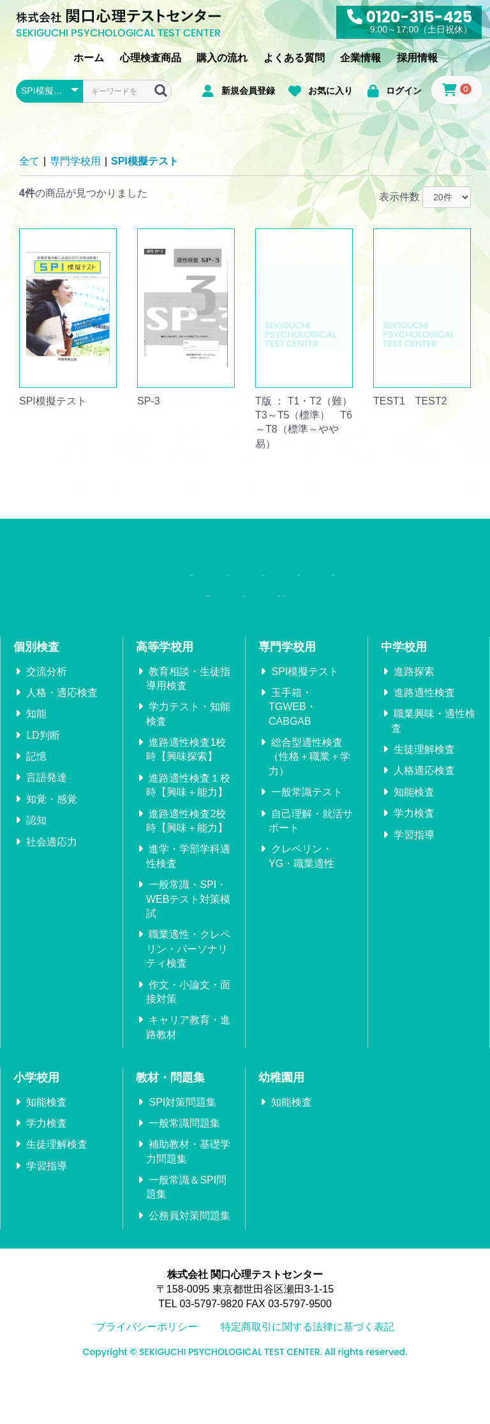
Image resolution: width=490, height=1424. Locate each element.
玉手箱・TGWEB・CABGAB (292, 750)
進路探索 (414, 714)
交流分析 (46, 714)
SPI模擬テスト (145, 161)
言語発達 (46, 821)
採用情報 (417, 57)
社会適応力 (51, 885)
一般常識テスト (307, 835)
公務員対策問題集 (189, 1259)
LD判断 (42, 778)
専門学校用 (75, 161)
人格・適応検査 (62, 736)
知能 (36, 757)
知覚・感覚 (51, 842)
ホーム (88, 57)
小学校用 (36, 1121)
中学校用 (404, 690)
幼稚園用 (281, 1121)
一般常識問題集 (184, 1166)
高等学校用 (164, 690)
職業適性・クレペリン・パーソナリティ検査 (188, 992)
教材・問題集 (170, 1121)
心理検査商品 (150, 57)
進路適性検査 (424, 736)
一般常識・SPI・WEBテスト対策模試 (188, 942)
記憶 (36, 799)
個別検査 (36, 690)
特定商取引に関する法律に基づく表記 (307, 1370)
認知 (36, 863)
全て (29, 161)
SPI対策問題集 (182, 1145)
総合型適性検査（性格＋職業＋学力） (309, 800)
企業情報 (360, 57)
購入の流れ (222, 57)
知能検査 (414, 835)
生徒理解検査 (424, 792)
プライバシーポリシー (147, 1370)
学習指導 (414, 878)
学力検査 (414, 856)
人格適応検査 (424, 814)
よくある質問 (294, 57)
